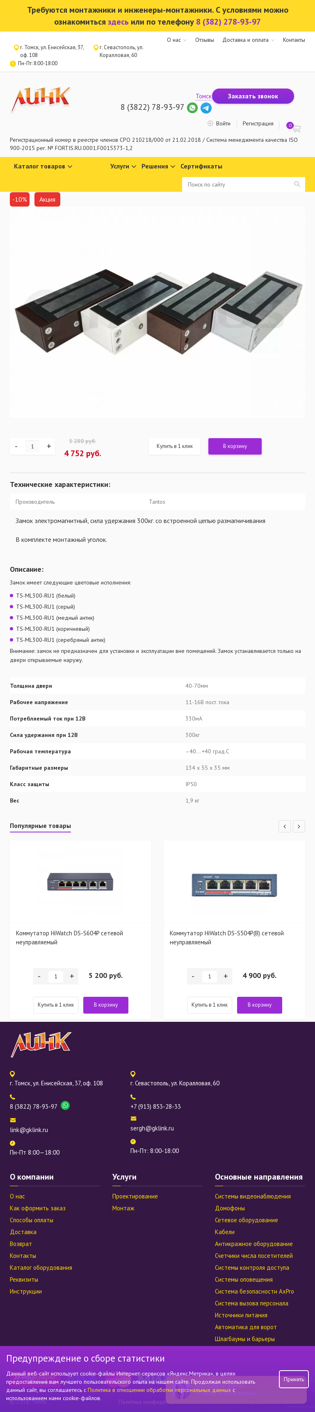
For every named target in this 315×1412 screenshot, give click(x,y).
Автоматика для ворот (246, 1327)
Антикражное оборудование (254, 1244)
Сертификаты (201, 166)
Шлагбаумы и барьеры (245, 1339)
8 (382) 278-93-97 (228, 21)
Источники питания (241, 1315)
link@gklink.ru (29, 1130)
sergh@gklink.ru (152, 1128)
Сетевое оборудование (246, 1220)
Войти (223, 123)
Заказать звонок (253, 96)
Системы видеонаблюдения (253, 1196)
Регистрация (258, 123)
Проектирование (135, 1196)
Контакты (294, 39)
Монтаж (123, 1208)
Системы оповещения (244, 1279)
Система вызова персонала (251, 1303)
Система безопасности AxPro (254, 1291)
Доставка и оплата (245, 40)
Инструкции (26, 1291)
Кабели (225, 1232)
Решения (159, 167)
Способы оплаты (31, 1220)
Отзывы (204, 39)
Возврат (21, 1244)
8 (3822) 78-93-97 (152, 107)
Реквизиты (24, 1279)
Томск (204, 96)
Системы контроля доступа (252, 1267)
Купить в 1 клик (175, 446)
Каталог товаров (43, 167)
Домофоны (230, 1208)
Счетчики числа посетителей (254, 1256)
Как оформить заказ (38, 1208)
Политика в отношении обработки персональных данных (160, 1390)
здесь (118, 21)
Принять (294, 1379)
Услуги (123, 167)
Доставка (23, 1232)
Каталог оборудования (41, 1267)
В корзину (235, 446)
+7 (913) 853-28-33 (155, 1106)
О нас (174, 40)
